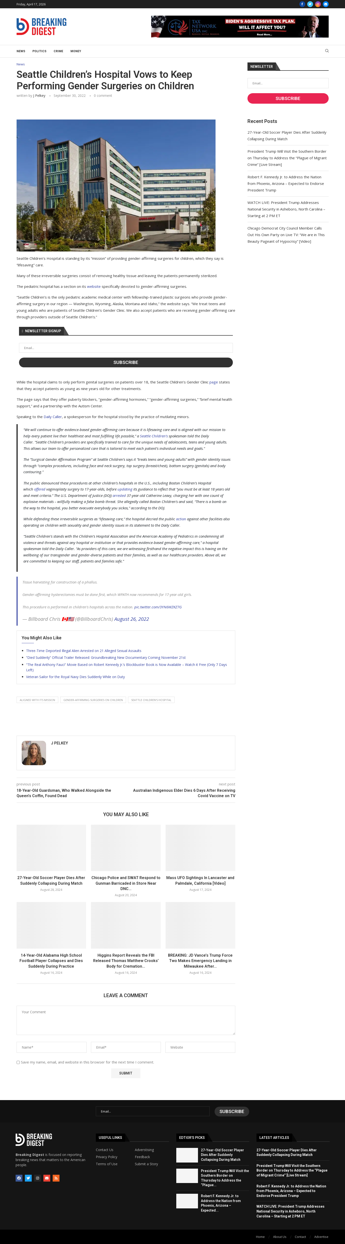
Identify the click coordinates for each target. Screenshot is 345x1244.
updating (125, 489)
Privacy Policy (106, 1156)
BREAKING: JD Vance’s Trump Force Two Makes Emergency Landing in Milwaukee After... (200, 961)
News (21, 51)
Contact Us (104, 1149)
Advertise (321, 1236)
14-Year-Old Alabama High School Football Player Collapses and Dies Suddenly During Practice (51, 961)
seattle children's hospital (151, 700)
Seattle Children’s (154, 435)
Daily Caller (53, 416)
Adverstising (144, 1149)
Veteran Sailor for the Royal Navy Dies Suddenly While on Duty (75, 677)
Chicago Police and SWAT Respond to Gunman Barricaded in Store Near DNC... (125, 883)
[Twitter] (310, 4)
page (213, 382)
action (181, 519)
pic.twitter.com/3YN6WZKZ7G (158, 606)
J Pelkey (39, 95)
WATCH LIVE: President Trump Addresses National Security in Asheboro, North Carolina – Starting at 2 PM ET (286, 209)
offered (39, 489)
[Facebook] (302, 4)
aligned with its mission (37, 700)
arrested (119, 495)
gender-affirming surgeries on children (93, 700)
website (94, 286)
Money (75, 51)
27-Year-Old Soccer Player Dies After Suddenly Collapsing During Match (222, 1154)
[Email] (326, 4)
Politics (39, 51)
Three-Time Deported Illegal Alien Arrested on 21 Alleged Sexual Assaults (83, 650)
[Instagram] (318, 4)
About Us (279, 1236)
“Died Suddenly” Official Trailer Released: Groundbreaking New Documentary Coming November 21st (106, 657)
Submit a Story (146, 1163)
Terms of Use (107, 1163)
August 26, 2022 (131, 619)
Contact (300, 1236)
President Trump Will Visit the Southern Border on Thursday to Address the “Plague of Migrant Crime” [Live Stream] (287, 158)
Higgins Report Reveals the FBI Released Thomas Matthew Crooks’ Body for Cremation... (126, 961)
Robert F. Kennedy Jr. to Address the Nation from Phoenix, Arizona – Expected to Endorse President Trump (285, 183)
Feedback (142, 1156)
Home (260, 1236)
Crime (58, 51)
